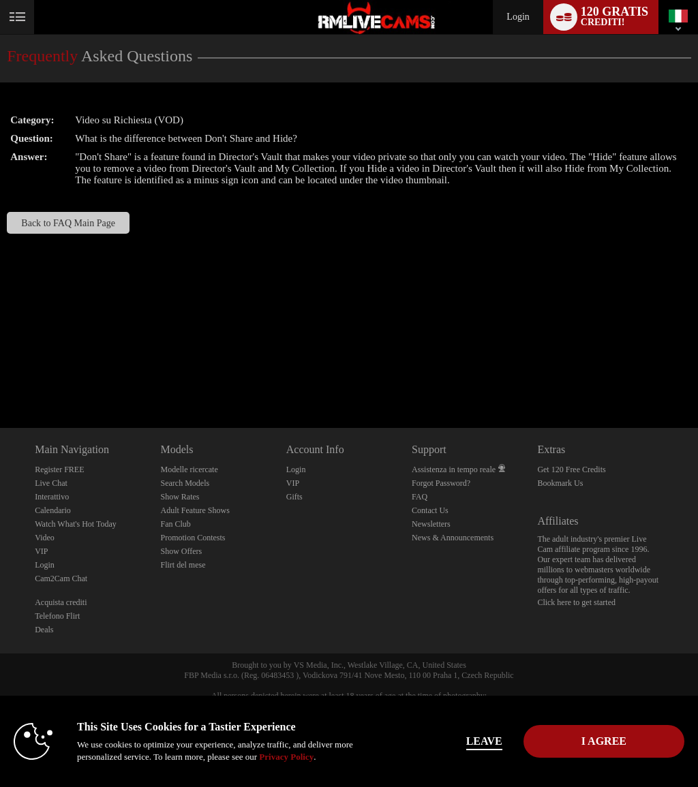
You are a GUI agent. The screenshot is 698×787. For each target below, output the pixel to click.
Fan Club (175, 524)
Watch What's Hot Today (76, 524)
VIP (41, 551)
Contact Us (430, 510)
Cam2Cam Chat (61, 578)
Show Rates (179, 496)
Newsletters (431, 524)
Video (45, 537)
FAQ (419, 496)
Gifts (294, 496)
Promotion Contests (192, 537)
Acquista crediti (61, 602)
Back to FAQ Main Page (68, 222)
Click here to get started (576, 602)
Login (517, 17)
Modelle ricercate (188, 469)
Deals (44, 629)
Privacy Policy (286, 757)
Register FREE (59, 469)
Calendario (53, 510)
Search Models (184, 483)
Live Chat (51, 483)
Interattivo (52, 496)
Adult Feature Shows (194, 510)
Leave (484, 741)
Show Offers (181, 551)
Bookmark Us (560, 483)
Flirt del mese (182, 565)
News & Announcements (453, 537)
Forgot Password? (441, 483)
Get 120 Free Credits (571, 469)
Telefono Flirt (57, 616)
